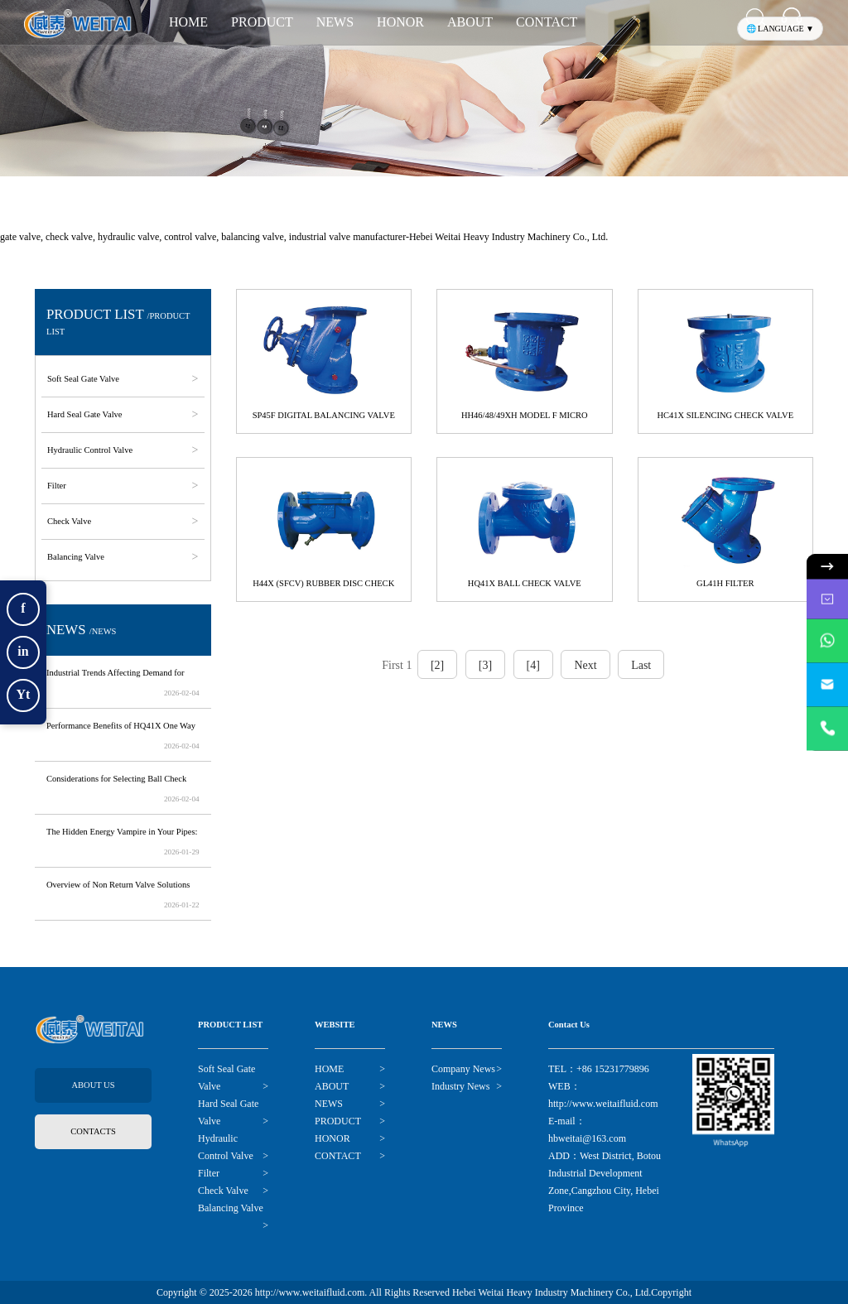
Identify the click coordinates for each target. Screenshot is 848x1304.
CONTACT (546, 22)
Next (585, 665)
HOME (188, 22)
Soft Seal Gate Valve (86, 378)
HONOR (400, 22)
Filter (59, 485)
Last (641, 665)
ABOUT (470, 22)
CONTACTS (93, 1131)
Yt (24, 694)
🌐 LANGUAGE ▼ (780, 28)
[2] (437, 665)
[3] (485, 665)
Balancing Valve (78, 556)
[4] (533, 665)
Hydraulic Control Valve (92, 450)
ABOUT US (92, 1085)
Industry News (460, 1086)
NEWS (335, 22)
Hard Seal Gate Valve (87, 414)
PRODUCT (262, 22)
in (22, 651)
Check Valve (72, 521)
